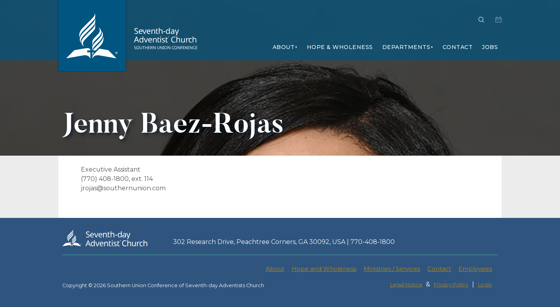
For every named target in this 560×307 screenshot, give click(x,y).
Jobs (490, 47)
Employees (475, 268)
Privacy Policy (451, 285)
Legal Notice (406, 285)
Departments (406, 47)
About (284, 47)
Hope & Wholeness (340, 47)
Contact (458, 47)
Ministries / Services (392, 268)
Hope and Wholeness (324, 268)
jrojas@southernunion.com (123, 188)
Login (485, 285)
